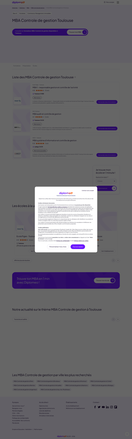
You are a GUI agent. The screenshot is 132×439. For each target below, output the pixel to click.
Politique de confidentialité (62, 240)
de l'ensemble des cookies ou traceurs (57, 207)
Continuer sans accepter (88, 190)
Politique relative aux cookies (81, 240)
